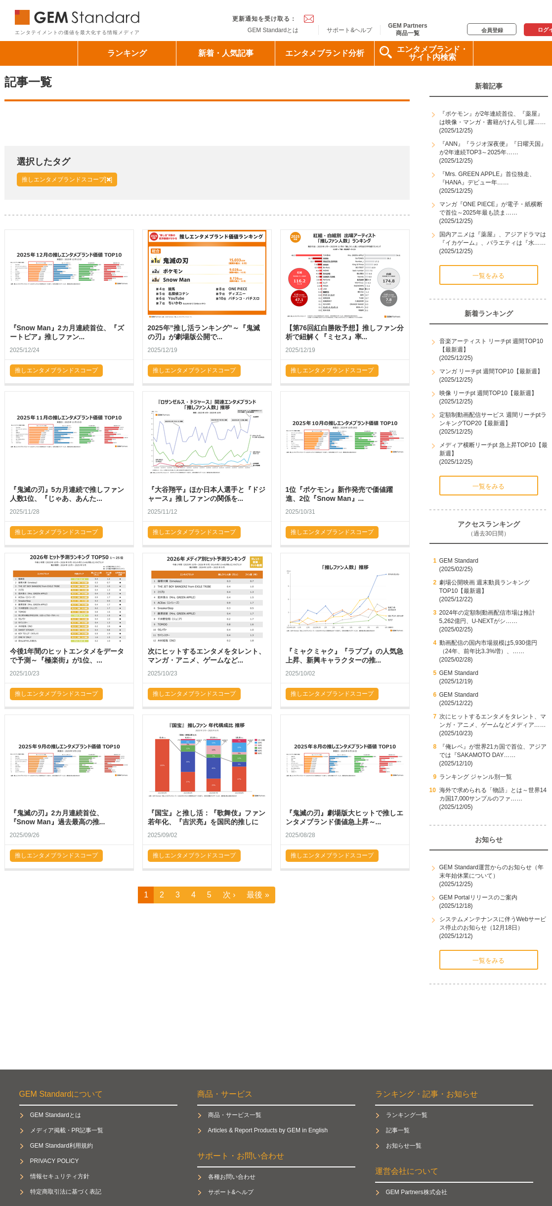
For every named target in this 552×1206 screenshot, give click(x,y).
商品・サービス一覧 (234, 1115)
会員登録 (492, 30)
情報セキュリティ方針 (59, 1176)
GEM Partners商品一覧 (407, 29)
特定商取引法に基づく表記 (65, 1191)
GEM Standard (79, 15)
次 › (229, 895)
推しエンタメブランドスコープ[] (67, 179)
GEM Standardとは (273, 30)
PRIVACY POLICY (54, 1161)
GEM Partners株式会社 (416, 1192)
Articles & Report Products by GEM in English (268, 1130)
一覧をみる (488, 275)
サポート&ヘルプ (349, 30)
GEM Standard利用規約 (61, 1145)
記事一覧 (398, 1130)
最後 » (258, 895)
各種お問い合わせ (231, 1176)
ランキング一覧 (406, 1115)
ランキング (127, 53)
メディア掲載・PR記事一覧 (67, 1130)
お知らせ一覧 (404, 1145)
